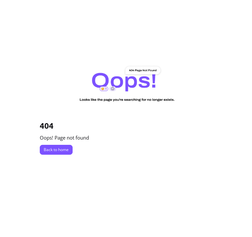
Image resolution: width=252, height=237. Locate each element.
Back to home (56, 149)
